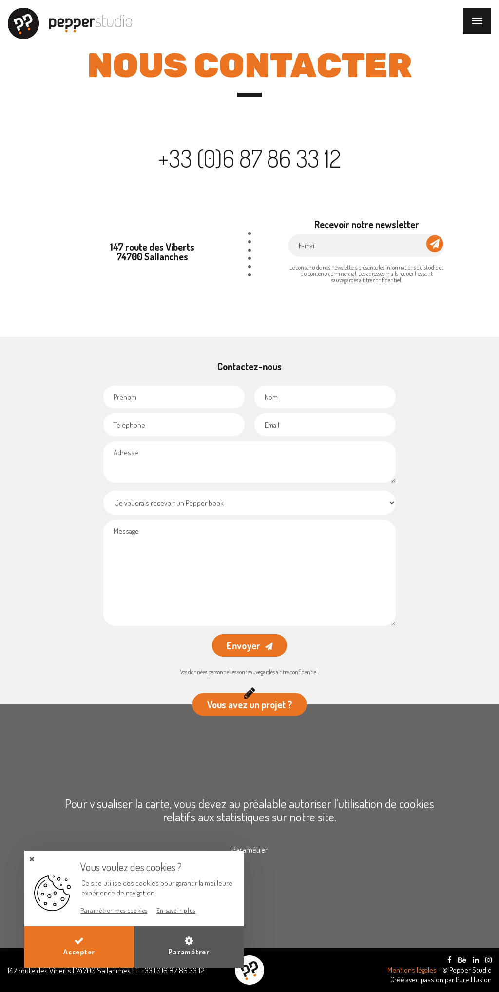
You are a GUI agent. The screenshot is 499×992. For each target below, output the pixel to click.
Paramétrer (249, 849)
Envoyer (243, 645)
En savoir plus (176, 910)
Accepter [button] (79, 946)
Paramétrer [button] (189, 946)
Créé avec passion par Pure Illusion (441, 979)
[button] (31, 859)
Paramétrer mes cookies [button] (114, 910)
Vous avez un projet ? (249, 702)
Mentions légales (412, 969)
